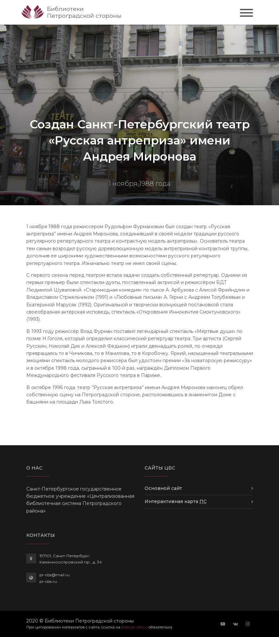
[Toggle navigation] (246, 14)
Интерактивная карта (176, 501)
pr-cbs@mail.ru (54, 574)
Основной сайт (163, 488)
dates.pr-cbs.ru (134, 627)
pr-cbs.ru (48, 581)
